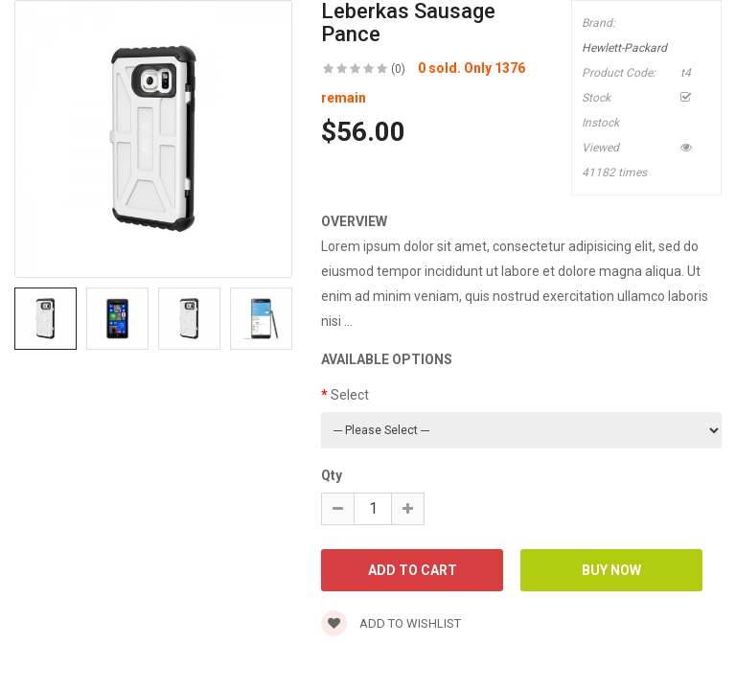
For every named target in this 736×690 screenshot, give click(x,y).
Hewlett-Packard (624, 48)
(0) (398, 69)
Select (350, 394)
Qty (331, 475)
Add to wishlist (391, 623)
